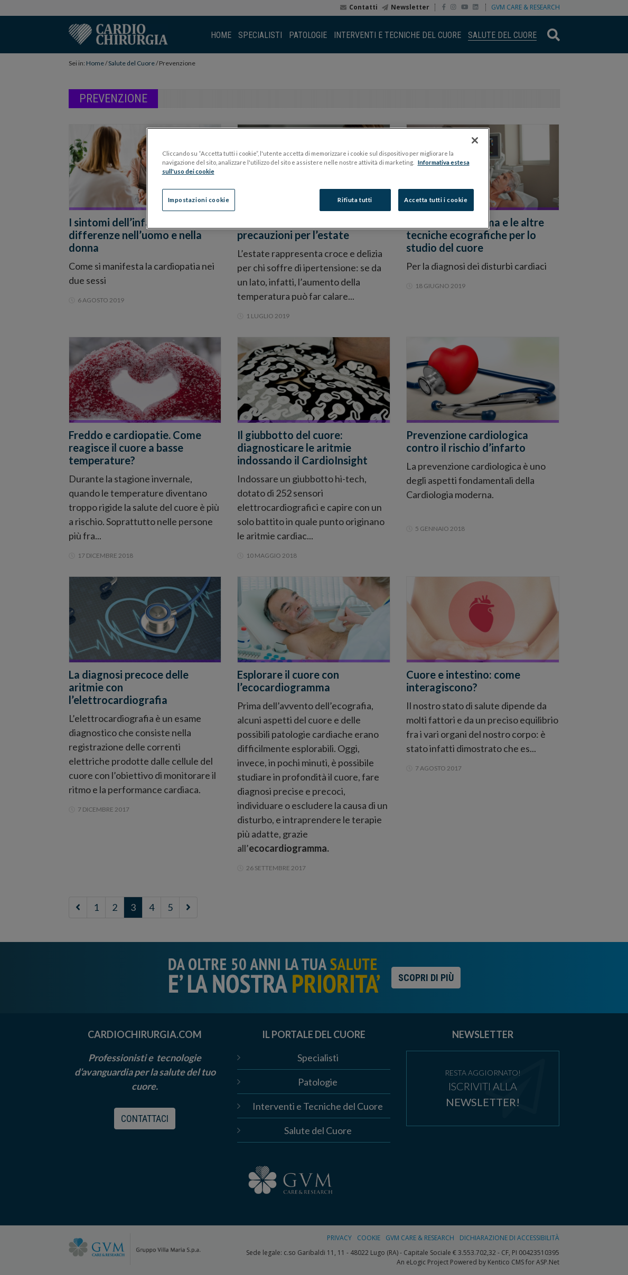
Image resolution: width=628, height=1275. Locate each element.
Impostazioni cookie (199, 199)
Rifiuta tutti (355, 199)
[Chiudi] (474, 140)
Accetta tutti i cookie (436, 199)
